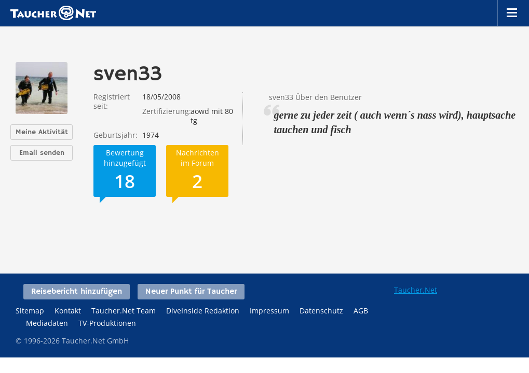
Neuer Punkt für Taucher (191, 291)
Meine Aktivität (42, 132)
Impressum (269, 310)
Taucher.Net (415, 290)
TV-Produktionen (107, 323)
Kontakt (68, 310)
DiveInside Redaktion (202, 310)
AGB (361, 310)
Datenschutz (321, 310)
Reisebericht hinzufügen (76, 291)
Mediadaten (47, 323)
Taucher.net (53, 13)
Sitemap (30, 310)
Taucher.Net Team (123, 310)
